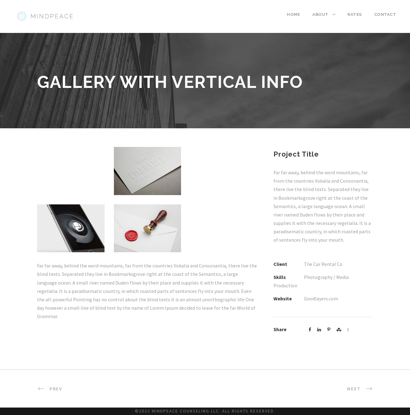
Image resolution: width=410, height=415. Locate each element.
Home (293, 14)
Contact (385, 14)
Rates (354, 14)
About (320, 14)
